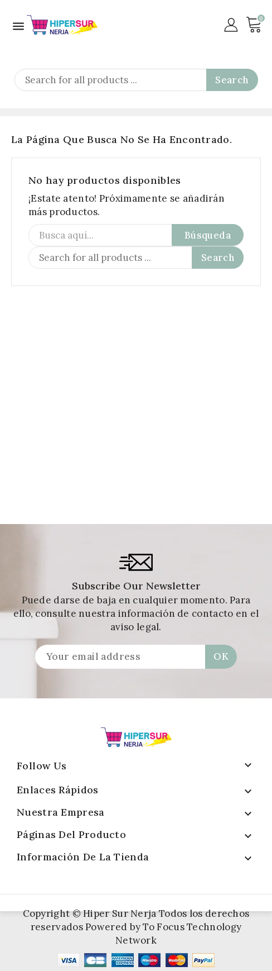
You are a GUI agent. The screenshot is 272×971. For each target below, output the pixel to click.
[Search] (136, 80)
